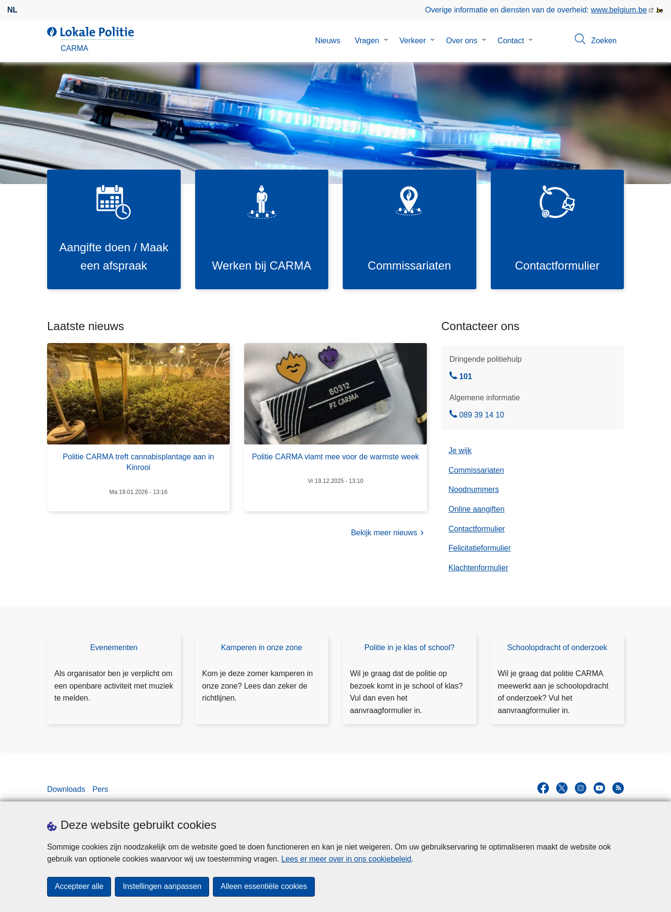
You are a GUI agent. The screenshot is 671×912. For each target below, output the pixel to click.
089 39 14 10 (476, 415)
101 (460, 377)
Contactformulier (476, 529)
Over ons (461, 41)
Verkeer (412, 41)
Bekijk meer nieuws (389, 533)
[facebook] (543, 788)
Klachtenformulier (478, 568)
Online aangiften (476, 509)
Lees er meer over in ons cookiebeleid (346, 859)
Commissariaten (476, 470)
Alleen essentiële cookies (264, 887)
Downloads (66, 789)
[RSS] (618, 788)
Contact (510, 41)
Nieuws (327, 41)
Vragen (367, 41)
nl (12, 10)
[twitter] (562, 788)
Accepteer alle (79, 887)
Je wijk (460, 451)
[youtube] (599, 788)
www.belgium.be (619, 10)
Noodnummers (473, 490)
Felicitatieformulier (479, 548)
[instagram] (580, 788)
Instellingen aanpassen (162, 887)
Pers (100, 789)
